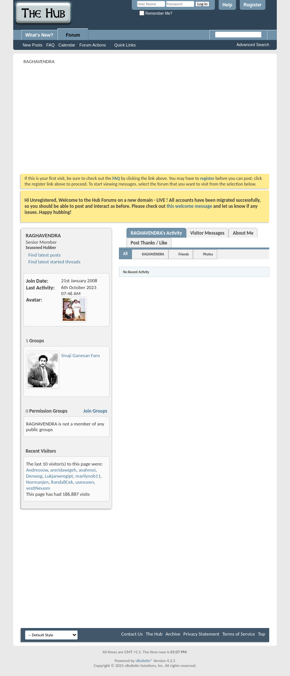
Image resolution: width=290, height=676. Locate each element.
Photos (208, 254)
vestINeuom (38, 488)
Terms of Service (238, 634)
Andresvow (37, 470)
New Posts (33, 45)
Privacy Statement (201, 634)
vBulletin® (144, 660)
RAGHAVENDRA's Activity (156, 233)
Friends (184, 254)
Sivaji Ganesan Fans (80, 355)
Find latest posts (44, 255)
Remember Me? (155, 13)
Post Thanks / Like (149, 243)
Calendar (67, 45)
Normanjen (37, 482)
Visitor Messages (207, 233)
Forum (73, 35)
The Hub (154, 634)
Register (253, 5)
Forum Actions (92, 45)
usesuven (85, 482)
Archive (172, 634)
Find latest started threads (53, 262)
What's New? (39, 35)
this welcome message (189, 206)
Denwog (34, 476)
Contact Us (132, 634)
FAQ (50, 45)
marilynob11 (88, 476)
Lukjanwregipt (59, 476)
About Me (243, 233)
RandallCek (62, 482)
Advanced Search (252, 44)
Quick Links (125, 45)
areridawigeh (63, 470)
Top (261, 634)
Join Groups (95, 411)
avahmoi (87, 470)
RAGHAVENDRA (153, 254)
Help (227, 5)
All (125, 253)
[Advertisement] (155, 119)
